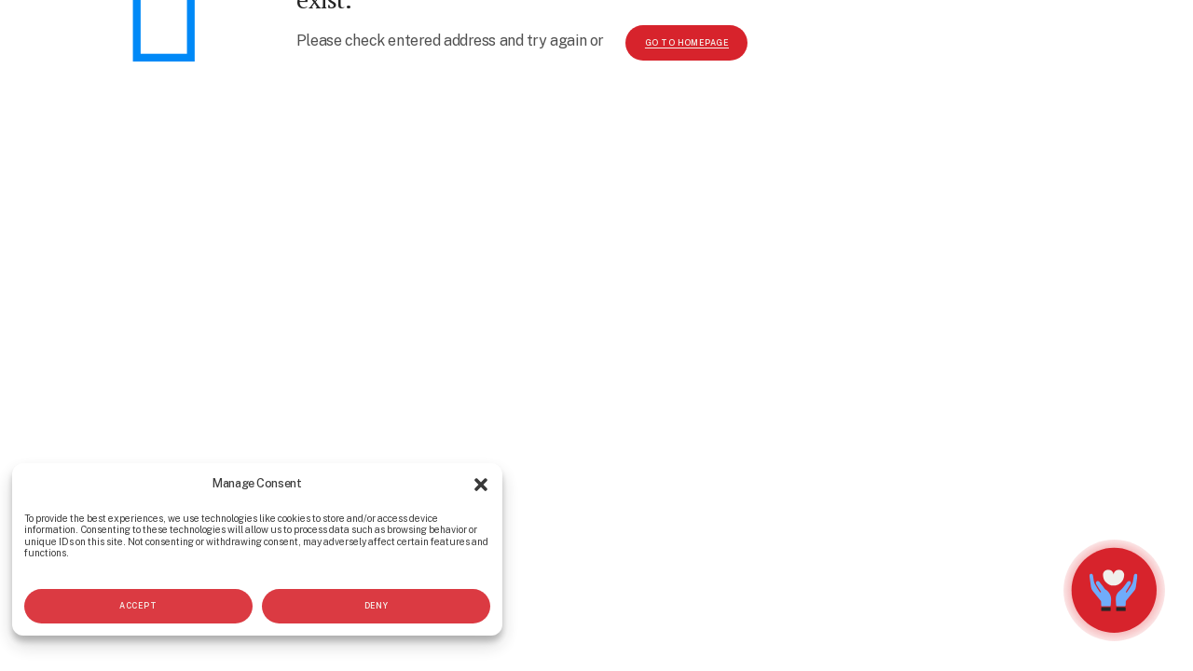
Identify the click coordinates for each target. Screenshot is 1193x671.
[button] (481, 484)
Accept (138, 605)
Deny (376, 605)
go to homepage (687, 43)
